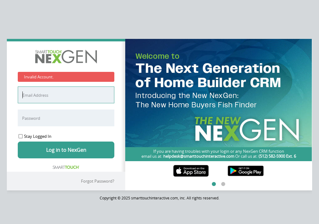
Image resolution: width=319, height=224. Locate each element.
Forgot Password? (97, 181)
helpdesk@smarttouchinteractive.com (198, 156)
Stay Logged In (34, 136)
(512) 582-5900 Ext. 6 (277, 156)
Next (306, 101)
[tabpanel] (218, 109)
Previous (130, 101)
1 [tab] (214, 184)
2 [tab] (223, 184)
